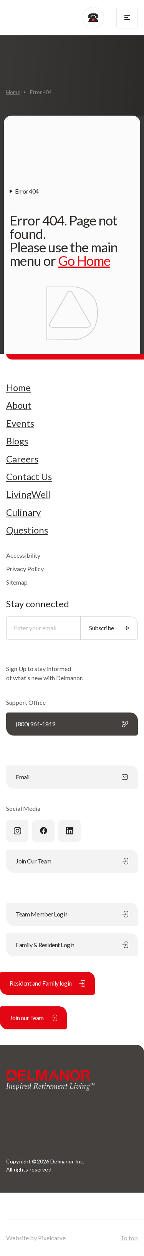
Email (72, 776)
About (18, 405)
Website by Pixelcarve (36, 1237)
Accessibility (23, 555)
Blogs (17, 441)
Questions (27, 530)
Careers (22, 459)
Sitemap (17, 582)
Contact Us (29, 477)
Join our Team (33, 1017)
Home (13, 92)
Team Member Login (72, 914)
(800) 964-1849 (72, 723)
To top (129, 1237)
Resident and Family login (47, 983)
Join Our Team (72, 861)
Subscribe (109, 627)
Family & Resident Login (72, 944)
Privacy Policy (25, 568)
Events (20, 423)
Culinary (23, 512)
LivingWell (28, 494)
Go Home (84, 260)
